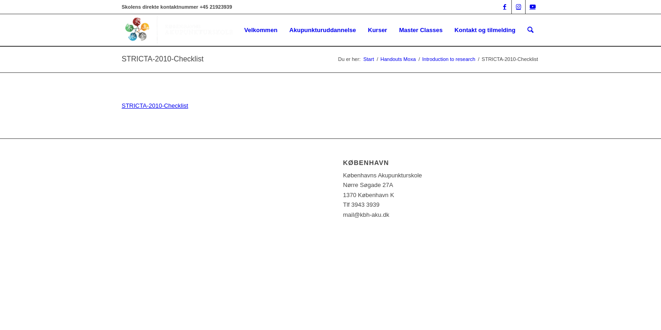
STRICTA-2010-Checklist (162, 59)
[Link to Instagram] (518, 7)
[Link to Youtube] (532, 7)
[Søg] (530, 30)
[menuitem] (260, 30)
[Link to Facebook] (504, 7)
